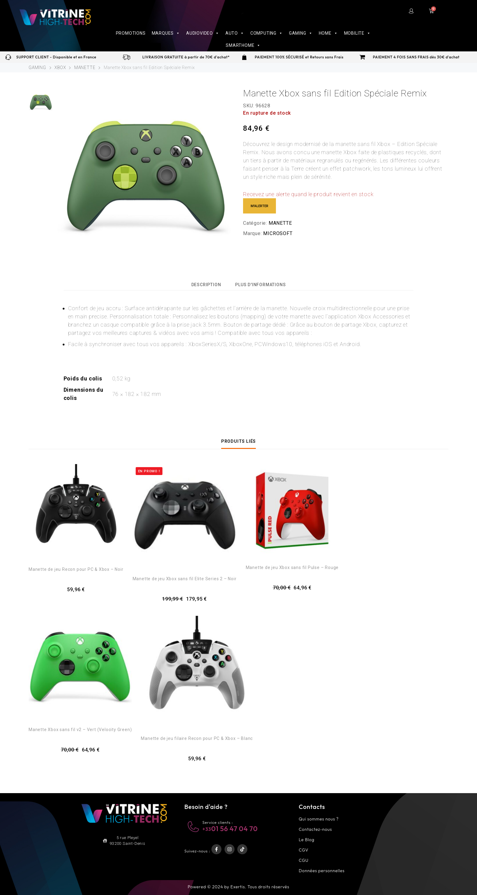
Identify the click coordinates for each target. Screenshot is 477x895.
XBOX (60, 67)
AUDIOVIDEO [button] (202, 33)
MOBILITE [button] (357, 33)
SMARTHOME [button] (243, 45)
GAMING (37, 67)
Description (206, 284)
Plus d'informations (260, 284)
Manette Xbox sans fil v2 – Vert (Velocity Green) (80, 729)
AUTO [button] (234, 33)
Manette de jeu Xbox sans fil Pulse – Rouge (292, 567)
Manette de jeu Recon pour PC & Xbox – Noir (76, 569)
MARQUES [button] (166, 33)
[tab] (206, 284)
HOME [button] (328, 33)
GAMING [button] (301, 33)
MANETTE (85, 67)
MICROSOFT (277, 233)
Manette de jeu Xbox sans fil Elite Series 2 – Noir (185, 578)
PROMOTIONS (131, 33)
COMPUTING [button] (266, 33)
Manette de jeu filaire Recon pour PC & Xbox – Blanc (197, 738)
